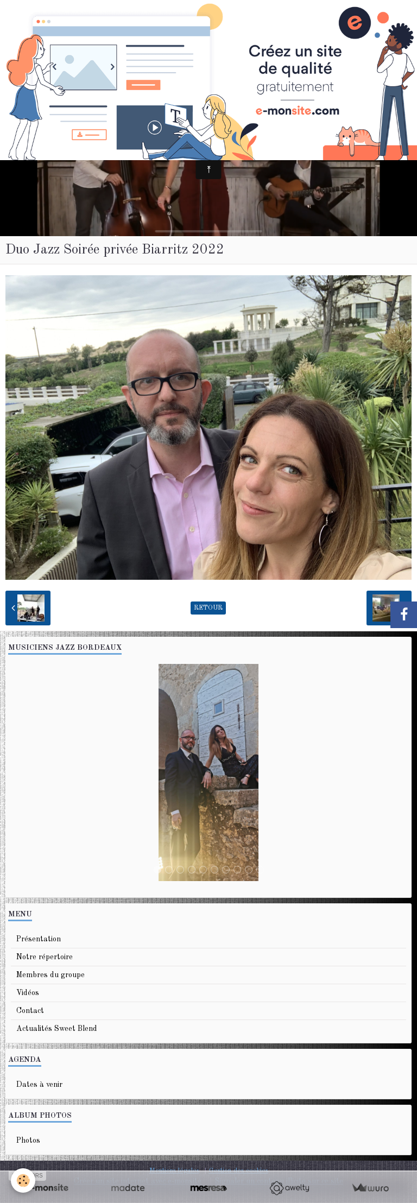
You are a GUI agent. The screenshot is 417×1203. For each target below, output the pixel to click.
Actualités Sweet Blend (56, 1029)
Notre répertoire (44, 957)
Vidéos (27, 993)
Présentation (38, 939)
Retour (208, 608)
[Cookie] (23, 1180)
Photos (28, 1140)
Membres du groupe (50, 975)
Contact (30, 1011)
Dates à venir (39, 1084)
